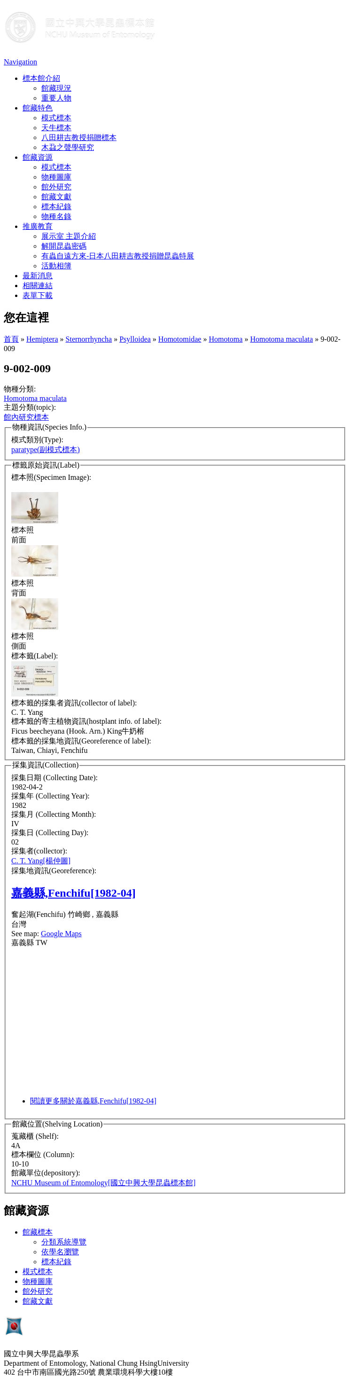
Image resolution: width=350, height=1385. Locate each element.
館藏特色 (38, 108)
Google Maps (61, 934)
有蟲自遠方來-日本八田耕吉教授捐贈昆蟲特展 (117, 256)
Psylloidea (135, 339)
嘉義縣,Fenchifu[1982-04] (73, 893)
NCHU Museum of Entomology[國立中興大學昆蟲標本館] (103, 1183)
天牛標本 (56, 128)
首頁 (11, 339)
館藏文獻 (56, 197)
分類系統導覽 (63, 1242)
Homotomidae (180, 339)
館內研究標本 (26, 417)
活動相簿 (56, 266)
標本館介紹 (41, 78)
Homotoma (225, 339)
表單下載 (38, 295)
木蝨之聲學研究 (67, 147)
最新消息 (38, 276)
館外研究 (56, 187)
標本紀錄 (56, 207)
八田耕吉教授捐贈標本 (79, 137)
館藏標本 (38, 1232)
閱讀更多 (93, 1101)
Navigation (20, 62)
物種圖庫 (56, 177)
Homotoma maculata (281, 339)
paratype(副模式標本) (45, 450)
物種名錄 (56, 216)
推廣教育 (38, 226)
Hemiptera (42, 339)
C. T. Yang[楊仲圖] (40, 861)
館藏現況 (56, 88)
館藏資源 (38, 157)
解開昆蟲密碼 (63, 246)
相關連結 (38, 286)
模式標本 (56, 118)
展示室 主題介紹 (68, 236)
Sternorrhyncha (89, 339)
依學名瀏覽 (60, 1252)
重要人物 (56, 98)
